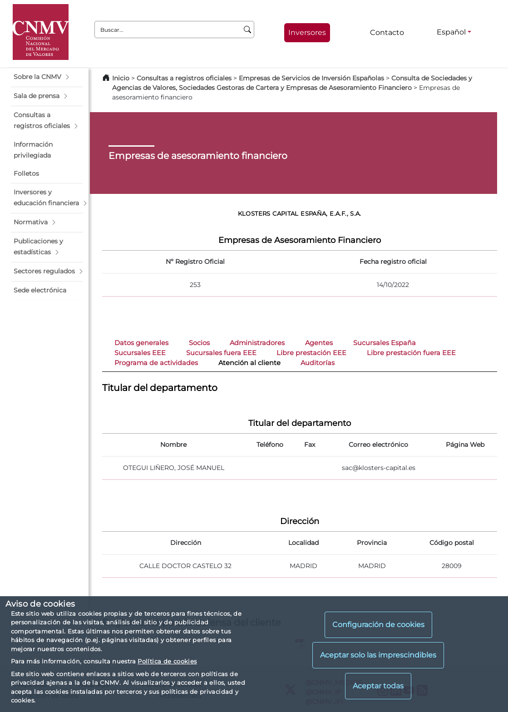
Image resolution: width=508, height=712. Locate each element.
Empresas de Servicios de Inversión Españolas (311, 78)
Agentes (319, 343)
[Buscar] (247, 29)
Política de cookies (167, 661)
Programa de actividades (156, 363)
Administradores (257, 343)
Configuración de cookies (378, 624)
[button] (47, 77)
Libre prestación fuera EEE (411, 353)
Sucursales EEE (140, 353)
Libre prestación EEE (311, 353)
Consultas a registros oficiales (184, 78)
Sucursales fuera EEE (221, 353)
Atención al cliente (249, 363)
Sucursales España (384, 343)
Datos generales (141, 343)
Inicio (120, 78)
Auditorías (318, 363)
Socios (199, 343)
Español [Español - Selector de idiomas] (451, 32)
